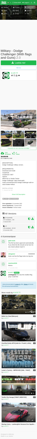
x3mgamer (11, 254)
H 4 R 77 (14, 73)
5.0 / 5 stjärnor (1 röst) (6, 158)
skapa (26, 284)
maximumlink (12, 263)
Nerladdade (8, 154)
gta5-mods (11, 240)
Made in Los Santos (7, 436)
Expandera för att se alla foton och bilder (18, 148)
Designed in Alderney (7, 434)
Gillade (18, 154)
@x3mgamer (12, 275)
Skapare (17, 272)
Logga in (17, 284)
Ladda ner (18, 62)
